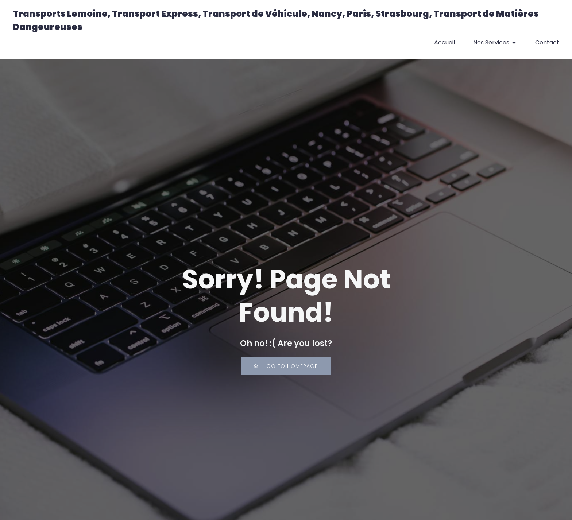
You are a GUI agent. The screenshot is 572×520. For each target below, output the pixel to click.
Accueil (444, 42)
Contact (547, 42)
